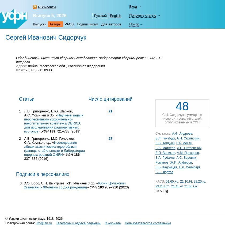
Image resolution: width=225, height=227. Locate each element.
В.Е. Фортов (164, 172)
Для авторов (111, 24)
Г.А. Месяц (184, 143)
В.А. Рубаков (165, 158)
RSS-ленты (47, 7)
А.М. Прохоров (188, 153)
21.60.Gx (190, 186)
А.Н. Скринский (188, 138)
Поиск (134, 24)
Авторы (55, 24)
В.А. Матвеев (165, 148)
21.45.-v (176, 186)
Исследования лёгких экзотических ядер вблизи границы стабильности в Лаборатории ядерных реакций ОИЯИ (54, 149)
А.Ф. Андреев (182, 133)
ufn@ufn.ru (44, 223)
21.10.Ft (186, 181)
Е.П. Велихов (165, 153)
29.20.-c (199, 181)
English (115, 16)
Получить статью (142, 15)
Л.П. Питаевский (189, 148)
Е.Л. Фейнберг (189, 167)
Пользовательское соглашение (148, 223)
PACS (69, 24)
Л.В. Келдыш (164, 143)
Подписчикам (87, 24)
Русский (100, 16)
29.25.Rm (162, 186)
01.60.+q (172, 181)
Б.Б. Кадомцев (166, 167)
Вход (133, 7)
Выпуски (39, 24)
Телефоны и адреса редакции (78, 223)
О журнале (113, 223)
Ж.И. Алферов (181, 162)
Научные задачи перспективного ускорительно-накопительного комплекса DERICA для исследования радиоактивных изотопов (53, 123)
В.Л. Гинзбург (165, 138)
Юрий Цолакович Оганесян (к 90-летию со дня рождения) (74, 185)
